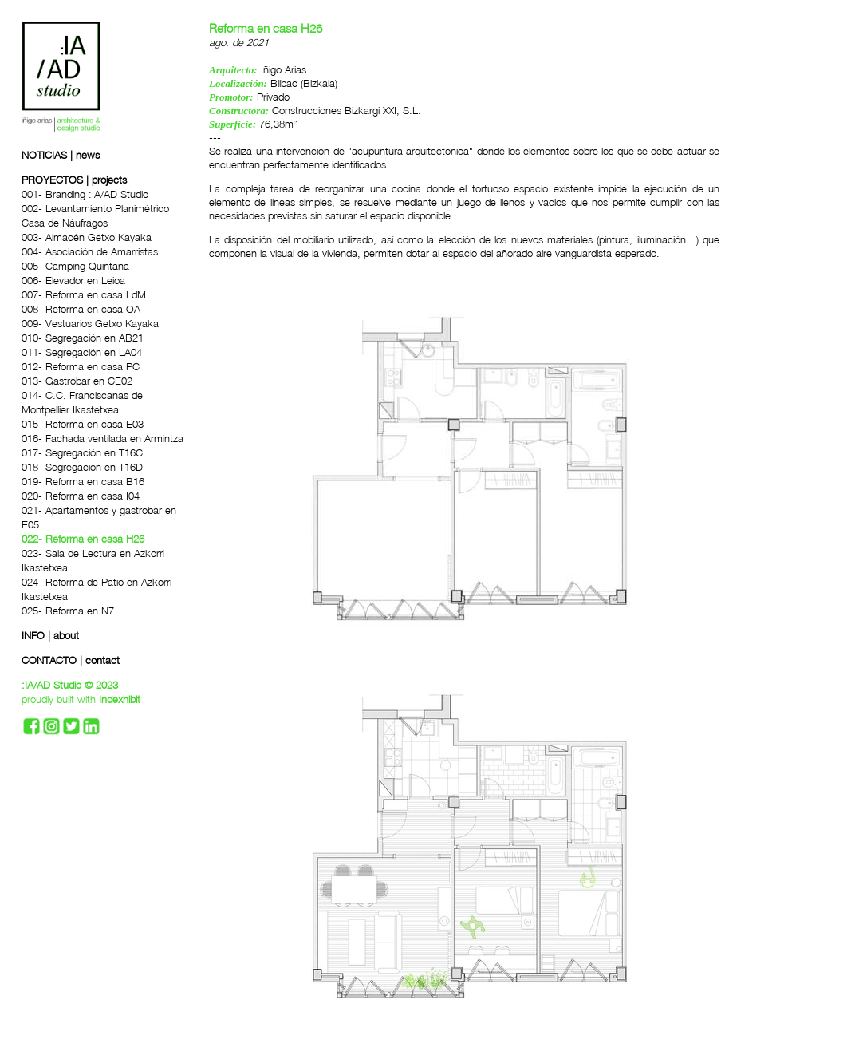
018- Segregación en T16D (82, 466)
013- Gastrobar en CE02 (77, 380)
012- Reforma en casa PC (81, 366)
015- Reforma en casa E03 (83, 423)
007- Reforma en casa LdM (84, 294)
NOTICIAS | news (61, 154)
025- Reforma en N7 (68, 610)
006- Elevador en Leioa (73, 280)
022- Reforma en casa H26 (83, 538)
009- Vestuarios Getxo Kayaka (90, 323)
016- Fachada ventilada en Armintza (102, 438)
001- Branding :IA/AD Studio (85, 194)
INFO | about (50, 635)
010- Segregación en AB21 (83, 337)
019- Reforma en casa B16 (83, 481)
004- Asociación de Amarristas (90, 251)
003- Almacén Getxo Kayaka (87, 237)
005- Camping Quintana (75, 265)
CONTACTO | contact (71, 660)
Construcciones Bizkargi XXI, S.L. (346, 110)
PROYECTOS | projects (74, 179)
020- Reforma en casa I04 (81, 495)
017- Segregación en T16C (82, 452)
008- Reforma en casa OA (81, 308)
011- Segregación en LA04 (82, 352)
